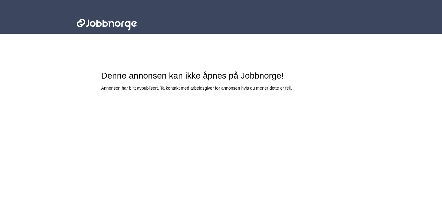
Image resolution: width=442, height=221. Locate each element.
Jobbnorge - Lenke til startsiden (107, 14)
